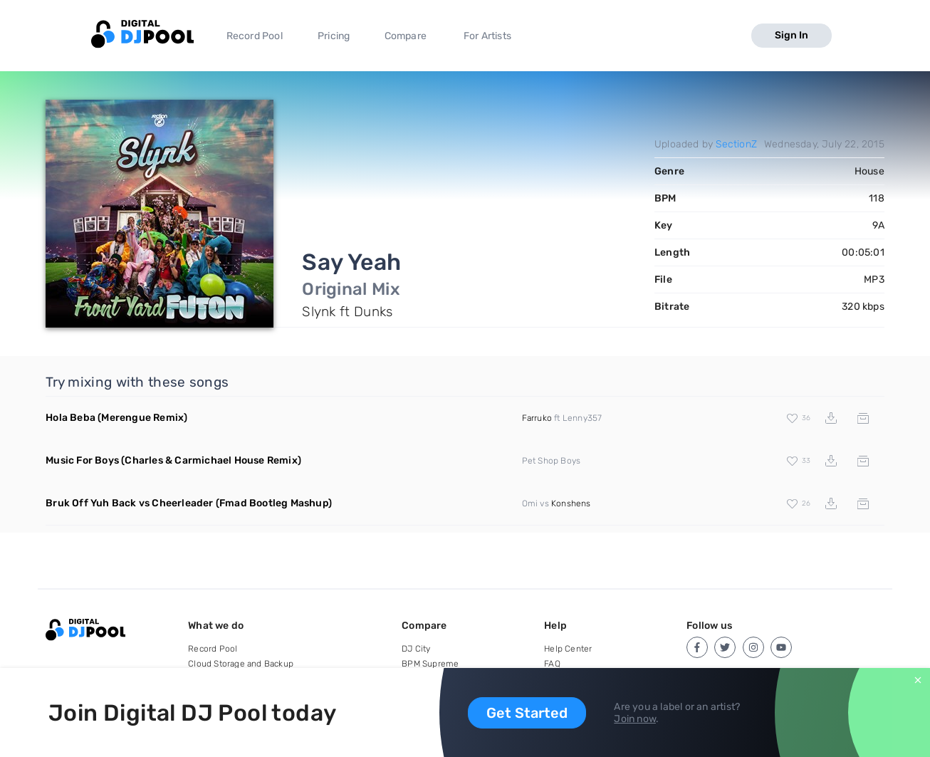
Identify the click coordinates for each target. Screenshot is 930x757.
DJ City (416, 649)
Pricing (334, 36)
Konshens (571, 503)
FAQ (552, 664)
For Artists (487, 36)
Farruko (537, 418)
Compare (406, 36)
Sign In (791, 35)
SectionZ (736, 144)
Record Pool (254, 36)
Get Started (527, 712)
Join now (635, 719)
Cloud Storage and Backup (240, 664)
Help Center (568, 649)
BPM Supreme (430, 664)
